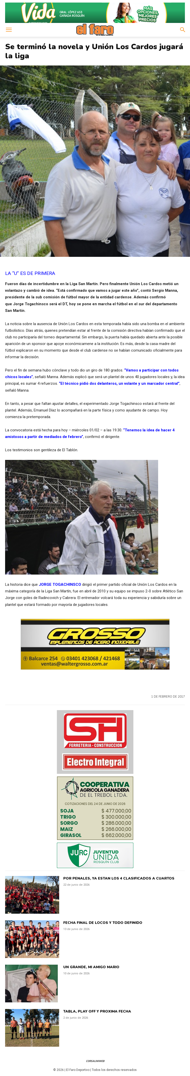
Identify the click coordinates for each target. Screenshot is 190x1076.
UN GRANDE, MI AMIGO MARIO (91, 967)
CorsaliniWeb (95, 1061)
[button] (9, 30)
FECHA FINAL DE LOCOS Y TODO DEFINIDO (102, 922)
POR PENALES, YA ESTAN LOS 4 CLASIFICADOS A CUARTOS (118, 878)
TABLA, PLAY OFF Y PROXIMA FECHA (97, 1011)
